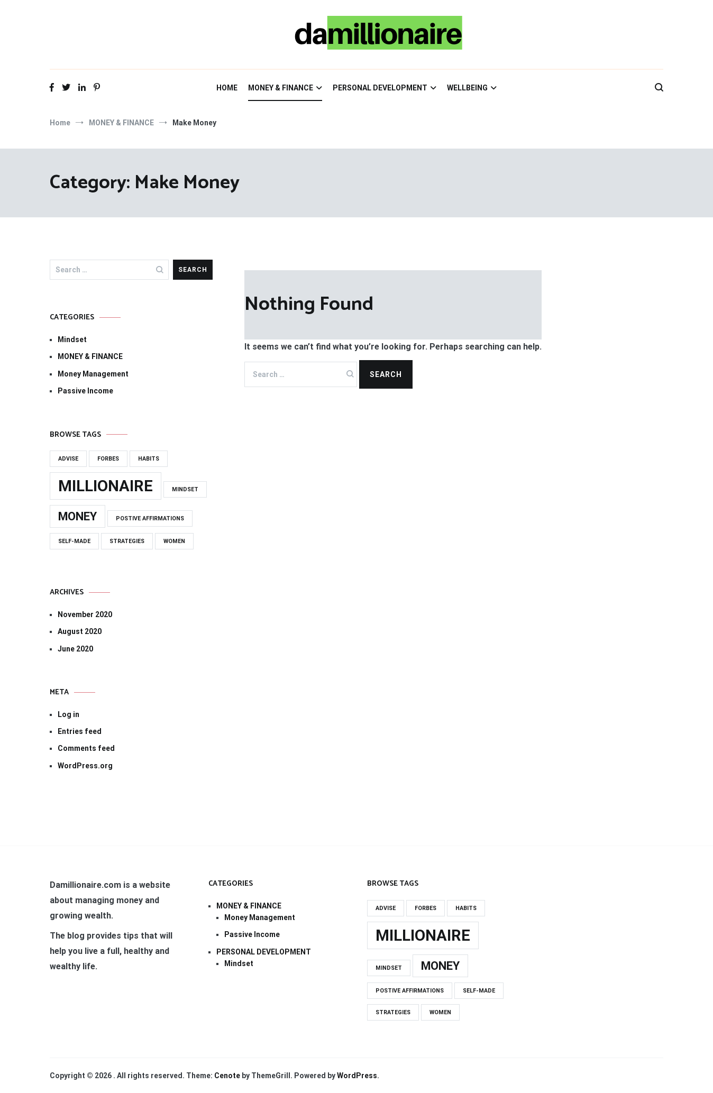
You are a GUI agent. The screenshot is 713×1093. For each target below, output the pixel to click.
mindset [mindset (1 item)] (185, 489)
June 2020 (75, 649)
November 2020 (85, 614)
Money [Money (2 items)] (77, 516)
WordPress (357, 1075)
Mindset (72, 339)
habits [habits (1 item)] (148, 458)
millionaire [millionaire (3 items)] (105, 486)
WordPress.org (85, 765)
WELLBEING (467, 88)
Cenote (227, 1075)
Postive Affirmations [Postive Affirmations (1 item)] (150, 518)
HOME (226, 88)
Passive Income (85, 391)
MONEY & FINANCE (280, 88)
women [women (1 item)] (174, 541)
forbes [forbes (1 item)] (108, 458)
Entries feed (80, 731)
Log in (68, 714)
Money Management (93, 374)
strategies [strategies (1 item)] (126, 541)
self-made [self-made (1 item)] (74, 541)
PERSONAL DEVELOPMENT (380, 88)
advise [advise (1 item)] (68, 458)
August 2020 (80, 631)
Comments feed (86, 748)
